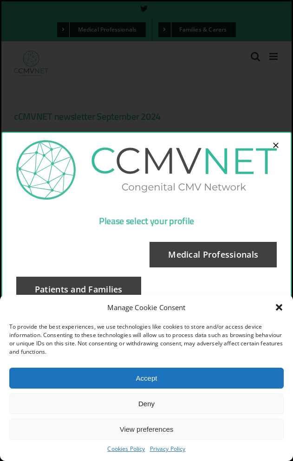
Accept (146, 378)
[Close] (275, 145)
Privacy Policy (168, 449)
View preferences (147, 429)
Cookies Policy (126, 449)
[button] (279, 307)
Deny (146, 404)
